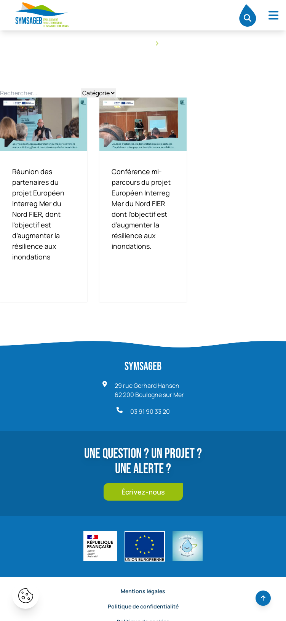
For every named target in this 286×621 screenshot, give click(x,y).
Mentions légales (143, 591)
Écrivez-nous (143, 491)
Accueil (136, 43)
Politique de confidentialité (143, 606)
